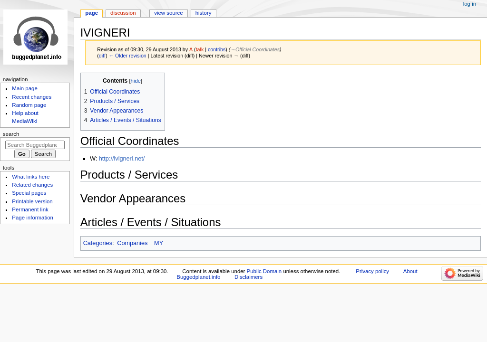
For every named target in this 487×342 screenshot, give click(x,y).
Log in (469, 4)
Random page (29, 105)
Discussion (123, 13)
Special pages (29, 193)
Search (11, 134)
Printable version (32, 201)
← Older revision (127, 55)
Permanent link (30, 209)
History (203, 13)
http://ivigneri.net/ (122, 158)
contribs (216, 49)
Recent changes (31, 97)
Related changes (32, 185)
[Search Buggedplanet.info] (35, 145)
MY (158, 243)
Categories (97, 243)
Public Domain (264, 271)
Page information (32, 217)
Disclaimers (248, 277)
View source (168, 13)
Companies (132, 243)
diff (102, 55)
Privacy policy (372, 271)
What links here (30, 177)
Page (91, 13)
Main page (25, 88)
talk (200, 49)
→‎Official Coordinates (255, 49)
